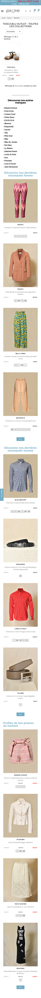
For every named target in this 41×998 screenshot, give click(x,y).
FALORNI (20, 693)
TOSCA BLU (11, 67)
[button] (25, 11)
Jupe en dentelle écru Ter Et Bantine (20, 907)
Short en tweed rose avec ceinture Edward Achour (20, 779)
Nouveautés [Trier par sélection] (14, 31)
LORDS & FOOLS (20, 629)
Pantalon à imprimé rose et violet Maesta (20, 228)
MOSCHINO (20, 968)
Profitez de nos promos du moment (18, 724)
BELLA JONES (20, 353)
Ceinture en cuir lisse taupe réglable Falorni (20, 697)
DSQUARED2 (20, 564)
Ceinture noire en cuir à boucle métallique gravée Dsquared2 (20, 568)
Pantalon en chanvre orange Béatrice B (20, 421)
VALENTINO (20, 839)
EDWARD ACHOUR (20, 775)
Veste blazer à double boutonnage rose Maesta (20, 293)
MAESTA (21, 225)
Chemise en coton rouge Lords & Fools (20, 632)
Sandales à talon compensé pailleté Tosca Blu (11, 72)
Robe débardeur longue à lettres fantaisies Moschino (20, 972)
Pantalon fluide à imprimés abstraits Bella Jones (20, 357)
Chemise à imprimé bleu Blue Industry (20, 503)
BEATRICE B (20, 418)
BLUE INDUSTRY (20, 500)
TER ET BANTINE (20, 904)
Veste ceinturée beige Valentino (20, 842)
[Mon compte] (30, 11)
